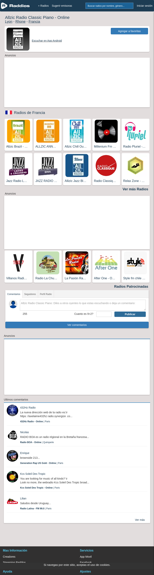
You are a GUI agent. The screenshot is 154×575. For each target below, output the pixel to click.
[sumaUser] (104, 314)
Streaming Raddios (14, 562)
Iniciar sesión (144, 5)
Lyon (8, 21)
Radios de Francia (29, 113)
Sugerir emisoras (62, 5)
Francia (34, 21)
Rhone (20, 21)
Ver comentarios (77, 324)
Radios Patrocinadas (131, 286)
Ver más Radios (135, 189)
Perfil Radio (46, 294)
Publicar (130, 314)
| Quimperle (37, 442)
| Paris (35, 421)
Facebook (86, 562)
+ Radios (43, 5)
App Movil (86, 556)
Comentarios (13, 294)
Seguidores (30, 294)
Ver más (140, 519)
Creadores (9, 556)
